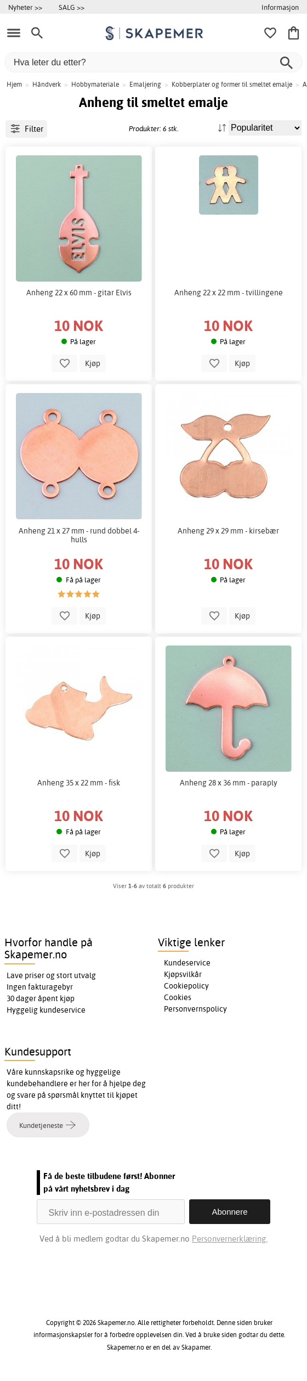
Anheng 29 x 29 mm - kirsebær (228, 530)
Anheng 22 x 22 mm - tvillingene (228, 292)
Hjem (14, 84)
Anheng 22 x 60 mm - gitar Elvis (79, 292)
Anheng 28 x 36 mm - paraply (228, 782)
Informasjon (280, 7)
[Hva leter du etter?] (153, 62)
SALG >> (71, 7)
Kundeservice (187, 963)
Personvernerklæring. (230, 1238)
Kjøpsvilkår (183, 974)
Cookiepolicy (186, 986)
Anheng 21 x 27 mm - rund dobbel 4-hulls (79, 535)
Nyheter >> (25, 7)
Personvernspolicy (195, 1009)
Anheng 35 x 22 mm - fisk (78, 782)
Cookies (177, 997)
